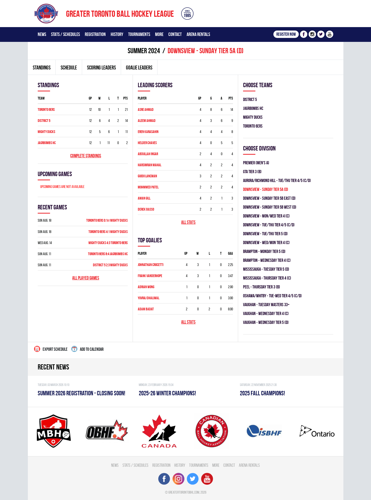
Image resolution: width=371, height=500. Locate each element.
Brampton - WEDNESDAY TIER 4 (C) (267, 260)
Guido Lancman (147, 176)
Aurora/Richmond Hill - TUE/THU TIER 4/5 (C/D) (277, 180)
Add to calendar (87, 349)
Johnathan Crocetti (150, 265)
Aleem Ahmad (147, 120)
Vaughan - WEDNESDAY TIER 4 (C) (266, 313)
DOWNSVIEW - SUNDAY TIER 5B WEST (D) (269, 207)
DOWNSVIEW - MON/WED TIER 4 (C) (266, 216)
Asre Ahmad (146, 109)
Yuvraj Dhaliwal (148, 298)
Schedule (69, 67)
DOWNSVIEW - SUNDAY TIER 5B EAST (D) (269, 198)
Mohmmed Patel (148, 187)
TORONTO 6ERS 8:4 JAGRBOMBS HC (108, 254)
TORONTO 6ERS (46, 109)
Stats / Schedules (65, 34)
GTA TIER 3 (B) (252, 171)
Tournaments (139, 34)
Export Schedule (51, 349)
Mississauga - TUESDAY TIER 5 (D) (266, 269)
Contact (175, 34)
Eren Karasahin (148, 132)
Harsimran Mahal (149, 165)
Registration (95, 34)
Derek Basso (146, 209)
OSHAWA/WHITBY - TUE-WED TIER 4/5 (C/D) (272, 295)
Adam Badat (146, 309)
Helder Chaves (147, 143)
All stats (188, 222)
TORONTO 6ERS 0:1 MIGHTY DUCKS (107, 220)
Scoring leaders (101, 67)
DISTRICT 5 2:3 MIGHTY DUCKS (110, 265)
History (117, 34)
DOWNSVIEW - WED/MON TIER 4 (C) (266, 242)
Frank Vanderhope (150, 276)
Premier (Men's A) (256, 162)
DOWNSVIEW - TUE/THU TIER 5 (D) (265, 233)
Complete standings (85, 155)
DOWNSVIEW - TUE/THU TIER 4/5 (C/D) (269, 224)
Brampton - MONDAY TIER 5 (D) (264, 251)
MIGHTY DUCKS (46, 132)
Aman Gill (144, 198)
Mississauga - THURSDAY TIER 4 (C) (267, 278)
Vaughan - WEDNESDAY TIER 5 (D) (266, 322)
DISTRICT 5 (44, 120)
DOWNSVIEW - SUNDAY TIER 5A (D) (265, 189)
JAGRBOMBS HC (47, 143)
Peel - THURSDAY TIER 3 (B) (261, 286)
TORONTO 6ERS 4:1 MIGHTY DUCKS (108, 232)
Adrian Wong (146, 287)
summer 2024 (144, 51)
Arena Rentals (198, 34)
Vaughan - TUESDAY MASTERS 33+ (266, 304)
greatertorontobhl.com (183, 492)
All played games (85, 278)
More (159, 34)
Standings (42, 67)
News (42, 34)
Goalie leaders (139, 67)
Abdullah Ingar (148, 154)
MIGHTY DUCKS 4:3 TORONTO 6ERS (108, 243)
